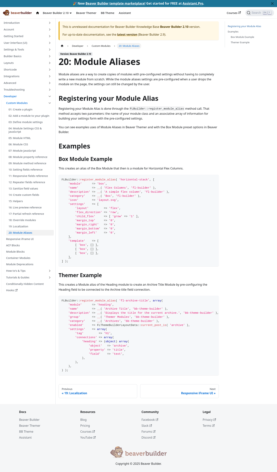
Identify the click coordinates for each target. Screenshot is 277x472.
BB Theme (107, 13)
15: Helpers (16, 201)
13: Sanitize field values (23, 188)
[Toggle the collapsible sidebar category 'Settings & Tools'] (50, 50)
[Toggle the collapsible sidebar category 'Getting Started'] (50, 36)
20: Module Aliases (20, 232)
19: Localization (18, 226)
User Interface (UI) (15, 43)
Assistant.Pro (192, 3)
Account (9, 29)
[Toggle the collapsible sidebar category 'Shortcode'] (50, 70)
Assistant (125, 13)
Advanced (10, 83)
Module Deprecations (19, 264)
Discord (148, 437)
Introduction (12, 23)
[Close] (272, 3)
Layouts (9, 63)
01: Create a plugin (20, 109)
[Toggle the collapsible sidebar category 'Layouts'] (50, 63)
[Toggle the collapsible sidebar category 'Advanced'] (50, 83)
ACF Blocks (13, 245)
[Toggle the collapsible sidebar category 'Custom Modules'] (50, 103)
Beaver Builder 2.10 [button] (56, 13)
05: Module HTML (20, 138)
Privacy (209, 420)
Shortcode (10, 69)
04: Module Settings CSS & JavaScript (25, 130)
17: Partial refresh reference (26, 213)
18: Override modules (22, 220)
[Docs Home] (38, 13)
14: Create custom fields (24, 195)
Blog (83, 420)
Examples (233, 31)
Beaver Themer (86, 13)
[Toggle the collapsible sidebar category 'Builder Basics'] (50, 56)
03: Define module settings (26, 122)
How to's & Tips (16, 270)
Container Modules (18, 258)
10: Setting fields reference (26, 169)
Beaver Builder (29, 420)
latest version (127, 34)
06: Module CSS (18, 144)
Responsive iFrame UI (20, 239)
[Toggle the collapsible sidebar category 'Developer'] (50, 96)
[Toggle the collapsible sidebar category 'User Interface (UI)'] (50, 43)
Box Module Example (242, 37)
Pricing (85, 426)
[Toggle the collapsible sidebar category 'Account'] (50, 29)
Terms (209, 426)
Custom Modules (17, 103)
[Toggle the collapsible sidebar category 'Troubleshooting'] (50, 90)
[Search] (259, 12)
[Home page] (62, 46)
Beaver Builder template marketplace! (115, 3)
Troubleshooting (14, 89)
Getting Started (13, 36)
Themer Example (240, 42)
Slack (146, 426)
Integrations (11, 76)
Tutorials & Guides (17, 277)
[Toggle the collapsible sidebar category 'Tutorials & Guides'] (50, 277)
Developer (10, 96)
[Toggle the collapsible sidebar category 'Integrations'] (50, 76)
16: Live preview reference (25, 207)
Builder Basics (13, 56)
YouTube (88, 437)
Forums (148, 431)
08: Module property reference (28, 157)
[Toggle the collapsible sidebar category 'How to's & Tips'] (50, 271)
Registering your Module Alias (244, 26)
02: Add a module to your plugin (29, 115)
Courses (234, 13)
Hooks (12, 290)
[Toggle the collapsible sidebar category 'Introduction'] (50, 23)
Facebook (149, 420)
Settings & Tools (14, 49)
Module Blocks (15, 251)
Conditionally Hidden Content (25, 284)
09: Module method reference (27, 163)
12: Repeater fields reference (27, 182)
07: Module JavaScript (22, 150)
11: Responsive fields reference (28, 176)
